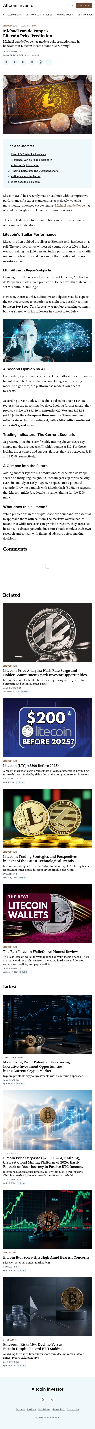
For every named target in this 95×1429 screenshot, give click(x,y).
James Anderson (12, 51)
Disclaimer (44, 1409)
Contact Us (73, 1409)
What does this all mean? (25, 181)
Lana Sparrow (11, 1080)
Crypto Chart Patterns (39, 15)
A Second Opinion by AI (25, 165)
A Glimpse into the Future (26, 176)
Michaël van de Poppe (70, 205)
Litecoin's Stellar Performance (28, 154)
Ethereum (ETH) (11, 1340)
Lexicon (31, 1409)
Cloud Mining (10, 1153)
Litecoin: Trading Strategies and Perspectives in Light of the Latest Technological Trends (40, 858)
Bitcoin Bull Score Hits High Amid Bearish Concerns (46, 1257)
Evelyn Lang (10, 874)
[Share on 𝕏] (6, 62)
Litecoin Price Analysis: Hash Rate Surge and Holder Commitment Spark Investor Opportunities (45, 672)
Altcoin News (29, 26)
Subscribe (83, 5)
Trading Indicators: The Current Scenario (35, 170)
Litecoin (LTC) (10, 26)
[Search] (72, 5)
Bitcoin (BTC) (10, 1253)
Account (20, 1409)
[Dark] (68, 5)
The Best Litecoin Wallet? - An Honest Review (40, 951)
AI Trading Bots (12, 15)
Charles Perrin (11, 1267)
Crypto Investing (13, 1057)
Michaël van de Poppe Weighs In (33, 159)
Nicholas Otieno (12, 779)
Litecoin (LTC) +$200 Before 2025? (31, 765)
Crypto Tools (65, 15)
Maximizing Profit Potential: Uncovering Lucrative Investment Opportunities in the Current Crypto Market (36, 1066)
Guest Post (58, 1409)
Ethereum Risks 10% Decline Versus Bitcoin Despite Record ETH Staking (33, 1346)
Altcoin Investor (19, 5)
